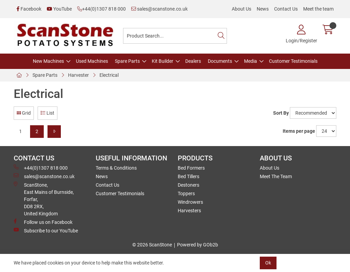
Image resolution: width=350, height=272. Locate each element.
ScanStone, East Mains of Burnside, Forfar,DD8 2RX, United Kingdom (44, 199)
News (263, 9)
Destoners (188, 185)
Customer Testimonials (293, 61)
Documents (220, 61)
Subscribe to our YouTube (46, 230)
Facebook (28, 9)
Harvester (78, 75)
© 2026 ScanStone (152, 244)
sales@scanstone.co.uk (159, 9)
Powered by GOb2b (197, 244)
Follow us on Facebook (43, 222)
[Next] (54, 131)
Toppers (186, 193)
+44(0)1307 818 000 (101, 9)
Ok (268, 263)
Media (250, 61)
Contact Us (286, 9)
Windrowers (190, 202)
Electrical (109, 75)
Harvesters (189, 210)
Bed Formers (191, 168)
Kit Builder (162, 61)
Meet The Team (276, 176)
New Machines (48, 61)
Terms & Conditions (116, 168)
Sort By (281, 113)
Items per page (299, 131)
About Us (241, 9)
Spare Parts (127, 61)
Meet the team (318, 9)
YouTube (59, 9)
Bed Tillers (188, 176)
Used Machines (92, 61)
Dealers (193, 61)
